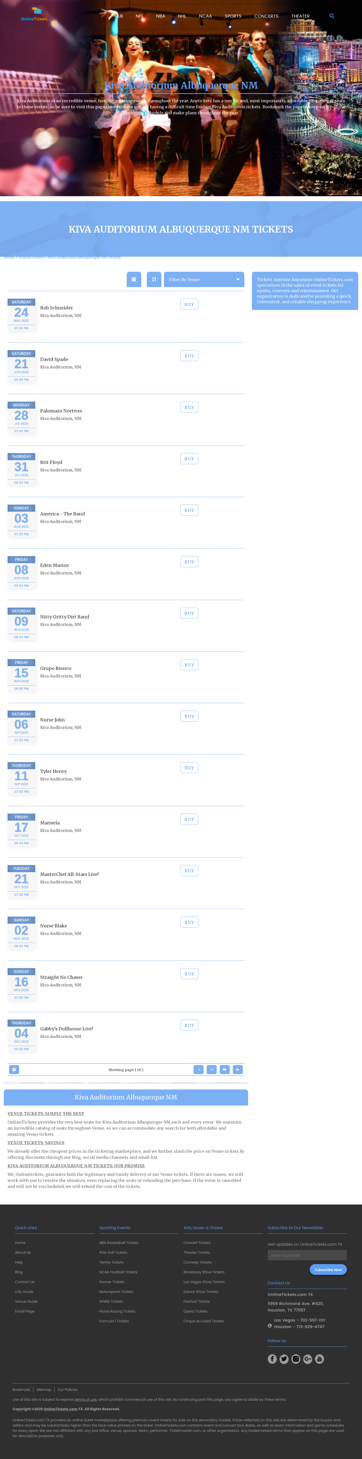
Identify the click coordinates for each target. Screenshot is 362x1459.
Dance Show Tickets (201, 1291)
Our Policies (68, 1389)
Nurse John (52, 731)
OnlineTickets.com (61, 1409)
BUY (189, 315)
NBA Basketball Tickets (118, 1242)
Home (20, 1242)
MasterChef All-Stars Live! (69, 885)
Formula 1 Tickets (114, 1321)
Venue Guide (26, 1301)
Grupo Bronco (55, 679)
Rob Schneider (56, 319)
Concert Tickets (197, 1242)
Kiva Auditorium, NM (60, 326)
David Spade (54, 370)
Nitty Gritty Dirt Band (64, 628)
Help (19, 1262)
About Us (23, 1252)
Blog (19, 1272)
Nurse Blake (53, 937)
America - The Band (62, 525)
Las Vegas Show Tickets (204, 1281)
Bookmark (21, 1389)
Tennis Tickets (111, 1262)
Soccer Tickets (111, 1281)
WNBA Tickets (111, 1301)
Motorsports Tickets (116, 1291)
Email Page (24, 1311)
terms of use (86, 1399)
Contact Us (24, 1281)
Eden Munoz (54, 576)
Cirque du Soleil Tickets (204, 1321)
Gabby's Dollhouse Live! (66, 1040)
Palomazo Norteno (61, 422)
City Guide (24, 1291)
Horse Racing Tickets (117, 1311)
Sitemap (43, 1389)
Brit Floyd (51, 473)
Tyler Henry (53, 782)
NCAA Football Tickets (118, 1272)
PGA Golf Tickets (113, 1252)
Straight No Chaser (61, 988)
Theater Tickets (197, 1252)
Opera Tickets (195, 1311)
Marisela (50, 834)
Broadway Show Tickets (204, 1272)
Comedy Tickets (198, 1262)
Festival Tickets (197, 1301)
